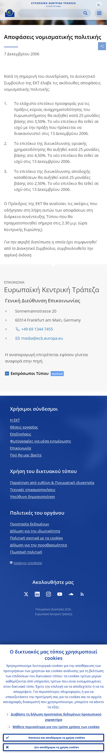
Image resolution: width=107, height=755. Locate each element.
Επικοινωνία (20, 448)
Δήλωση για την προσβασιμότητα (38, 545)
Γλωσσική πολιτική (26, 552)
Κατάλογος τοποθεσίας (28, 563)
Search (85, 13)
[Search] (51, 13)
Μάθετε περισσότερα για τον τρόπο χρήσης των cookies (56, 727)
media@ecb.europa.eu (42, 338)
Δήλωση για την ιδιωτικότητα (35, 531)
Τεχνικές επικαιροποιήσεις (33, 489)
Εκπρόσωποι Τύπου (30, 373)
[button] (99, 5)
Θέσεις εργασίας (24, 427)
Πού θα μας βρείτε (26, 455)
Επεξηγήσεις (20, 434)
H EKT (15, 420)
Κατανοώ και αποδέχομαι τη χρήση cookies (56, 737)
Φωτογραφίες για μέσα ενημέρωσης (40, 441)
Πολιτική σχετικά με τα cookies (36, 538)
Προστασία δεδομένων (29, 524)
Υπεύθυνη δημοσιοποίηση (32, 496)
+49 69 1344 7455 (37, 329)
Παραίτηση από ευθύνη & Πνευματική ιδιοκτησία (52, 482)
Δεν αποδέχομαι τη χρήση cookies (56, 747)
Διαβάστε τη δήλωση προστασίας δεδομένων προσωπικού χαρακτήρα (56, 717)
